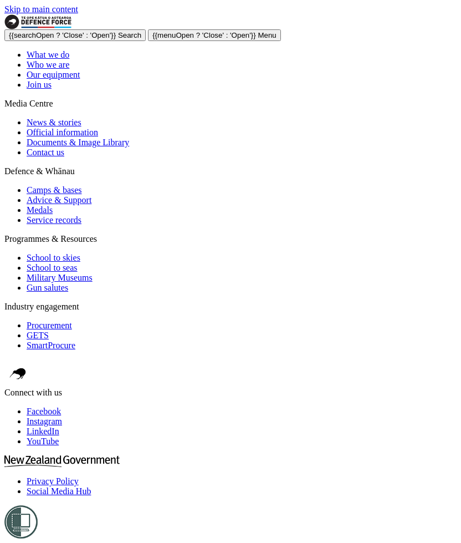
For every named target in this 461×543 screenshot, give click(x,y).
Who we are (48, 64)
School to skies (53, 257)
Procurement (49, 325)
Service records (54, 220)
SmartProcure (51, 345)
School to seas (52, 267)
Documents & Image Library (78, 142)
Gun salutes (47, 287)
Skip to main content (41, 9)
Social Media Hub (59, 491)
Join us (39, 84)
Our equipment (53, 74)
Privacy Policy (53, 481)
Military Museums (60, 277)
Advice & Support (59, 200)
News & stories (54, 122)
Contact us (45, 152)
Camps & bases (54, 190)
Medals (40, 210)
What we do (48, 54)
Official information (62, 132)
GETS (38, 335)
